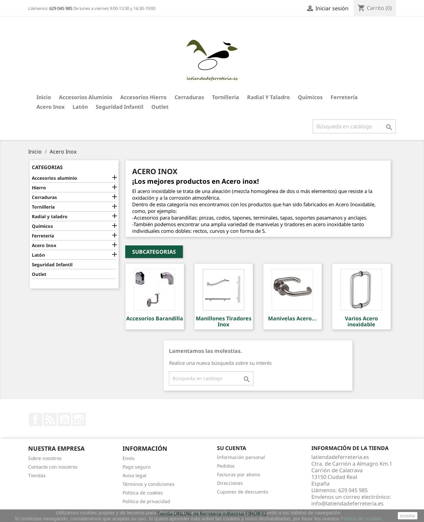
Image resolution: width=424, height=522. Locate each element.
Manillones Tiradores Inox (223, 321)
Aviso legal (134, 475)
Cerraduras (189, 97)
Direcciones (230, 483)
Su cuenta (231, 448)
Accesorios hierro (143, 97)
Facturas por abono (238, 474)
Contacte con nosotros (53, 467)
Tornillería (43, 207)
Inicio (43, 97)
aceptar (407, 515)
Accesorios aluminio (85, 97)
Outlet (160, 106)
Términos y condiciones (149, 484)
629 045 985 (60, 8)
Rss (50, 419)
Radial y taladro (268, 97)
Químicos (310, 97)
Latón (80, 106)
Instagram (79, 419)
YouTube (64, 419)
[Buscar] (354, 126)
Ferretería (344, 97)
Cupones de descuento (242, 492)
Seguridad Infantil (119, 106)
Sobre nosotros (45, 458)
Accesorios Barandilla (154, 318)
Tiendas (37, 475)
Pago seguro (136, 467)
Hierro (39, 187)
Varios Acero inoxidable (361, 321)
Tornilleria (225, 97)
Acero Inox (50, 106)
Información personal (241, 457)
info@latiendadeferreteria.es (347, 503)
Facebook (35, 419)
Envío (128, 458)
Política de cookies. (361, 518)
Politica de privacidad (146, 501)
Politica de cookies (143, 492)
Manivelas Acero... (292, 318)
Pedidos (226, 466)
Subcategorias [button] (154, 251)
